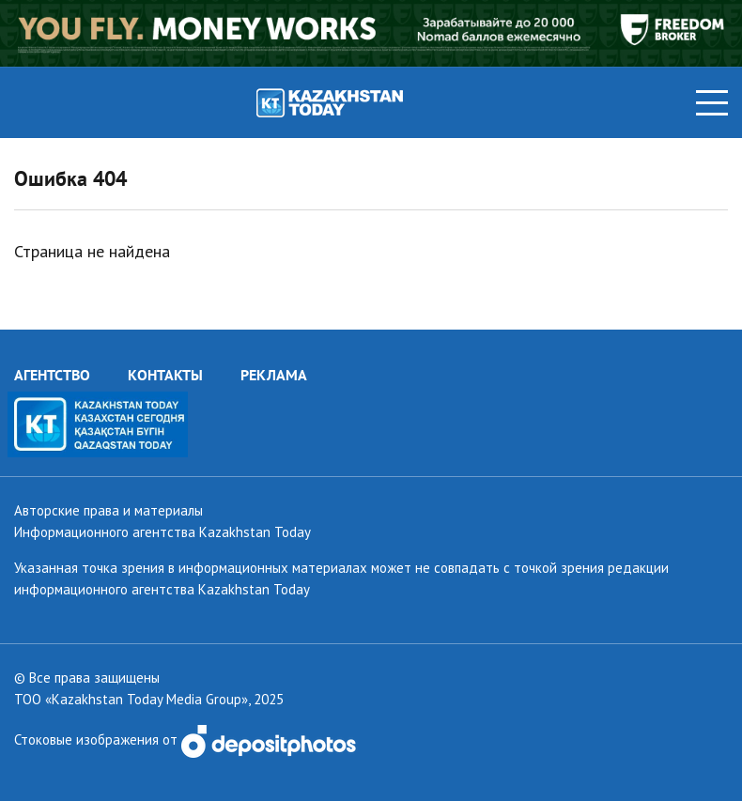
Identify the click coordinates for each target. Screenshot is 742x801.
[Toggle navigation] (712, 103)
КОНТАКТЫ (165, 374)
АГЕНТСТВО (52, 374)
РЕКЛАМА (273, 374)
